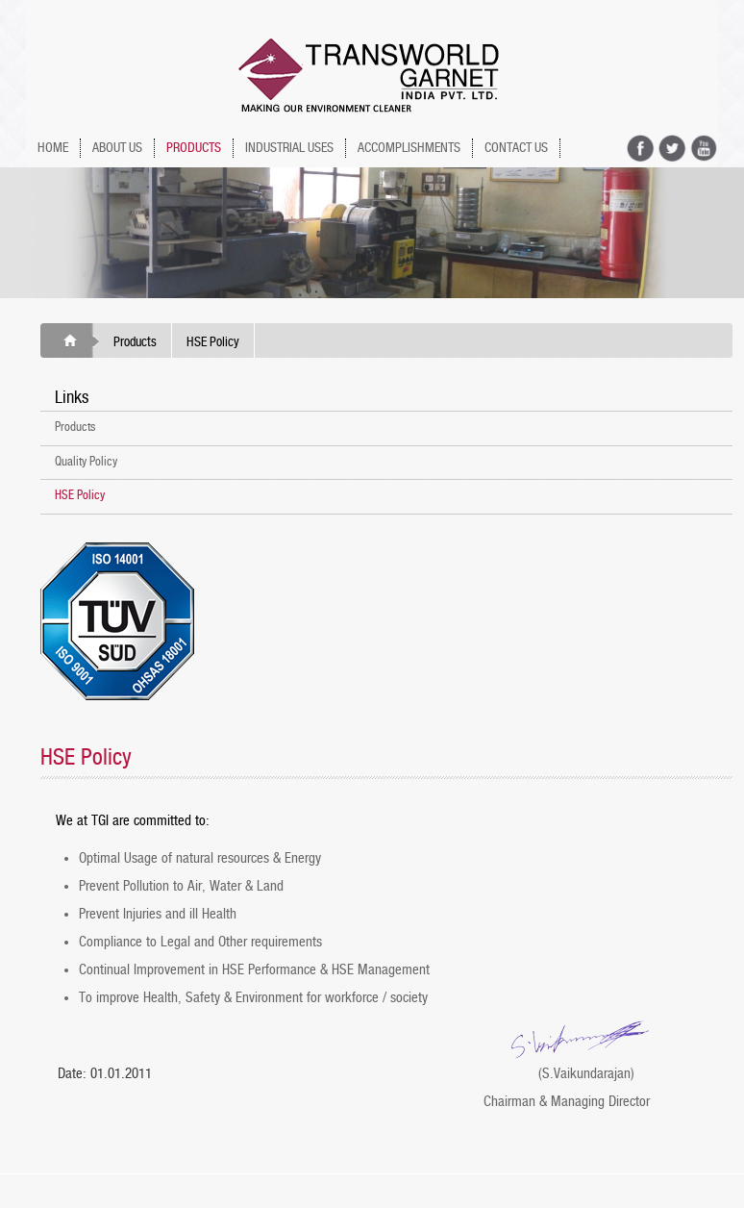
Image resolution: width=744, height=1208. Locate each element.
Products (135, 342)
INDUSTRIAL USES (289, 148)
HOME (52, 148)
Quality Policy (86, 462)
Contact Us (516, 148)
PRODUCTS (193, 148)
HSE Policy (80, 496)
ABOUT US (117, 148)
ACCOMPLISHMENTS (409, 148)
